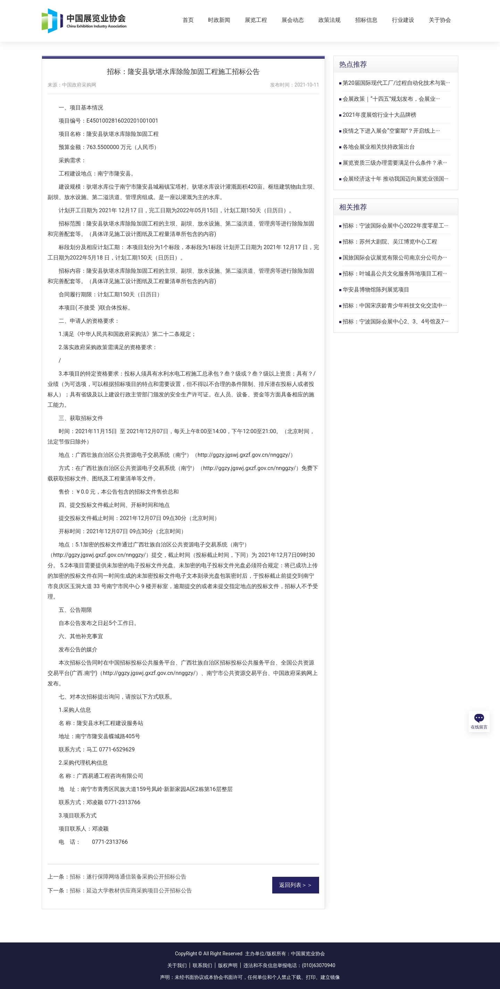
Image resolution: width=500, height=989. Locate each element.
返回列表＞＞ (295, 885)
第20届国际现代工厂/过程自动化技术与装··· (396, 83)
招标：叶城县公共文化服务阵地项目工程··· (395, 273)
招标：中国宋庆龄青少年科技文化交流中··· (395, 305)
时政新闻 (219, 20)
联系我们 (202, 965)
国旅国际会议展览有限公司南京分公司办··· (395, 257)
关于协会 (440, 20)
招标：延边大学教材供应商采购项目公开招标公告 (131, 890)
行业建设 (403, 20)
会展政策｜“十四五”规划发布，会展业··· (391, 99)
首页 (188, 20)
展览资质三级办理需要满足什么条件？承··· (395, 162)
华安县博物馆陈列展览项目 (376, 289)
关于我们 (177, 965)
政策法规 (329, 20)
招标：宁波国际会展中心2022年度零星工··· (396, 225)
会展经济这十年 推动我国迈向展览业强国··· (396, 178)
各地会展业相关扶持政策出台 (379, 146)
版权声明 (228, 965)
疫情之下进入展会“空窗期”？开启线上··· (391, 130)
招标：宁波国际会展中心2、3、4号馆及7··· (396, 321)
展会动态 (293, 20)
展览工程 (256, 20)
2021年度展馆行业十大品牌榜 (379, 115)
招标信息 (366, 20)
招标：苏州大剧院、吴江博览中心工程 (390, 241)
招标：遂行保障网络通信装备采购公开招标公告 (128, 876)
